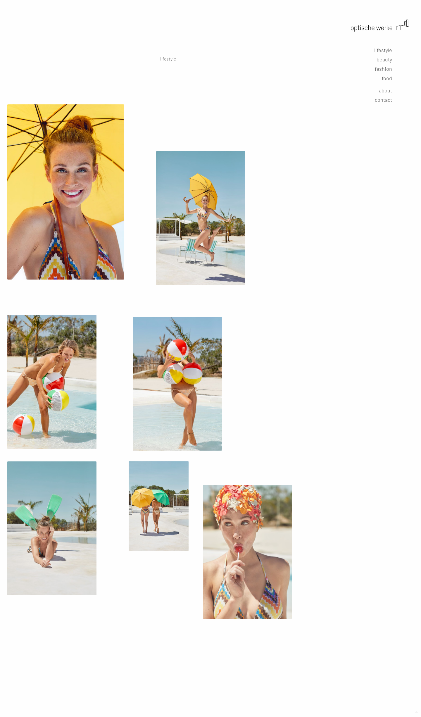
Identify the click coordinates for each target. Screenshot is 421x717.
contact (383, 99)
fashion (383, 69)
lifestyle (383, 50)
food (387, 78)
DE (416, 711)
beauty (384, 59)
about (385, 90)
